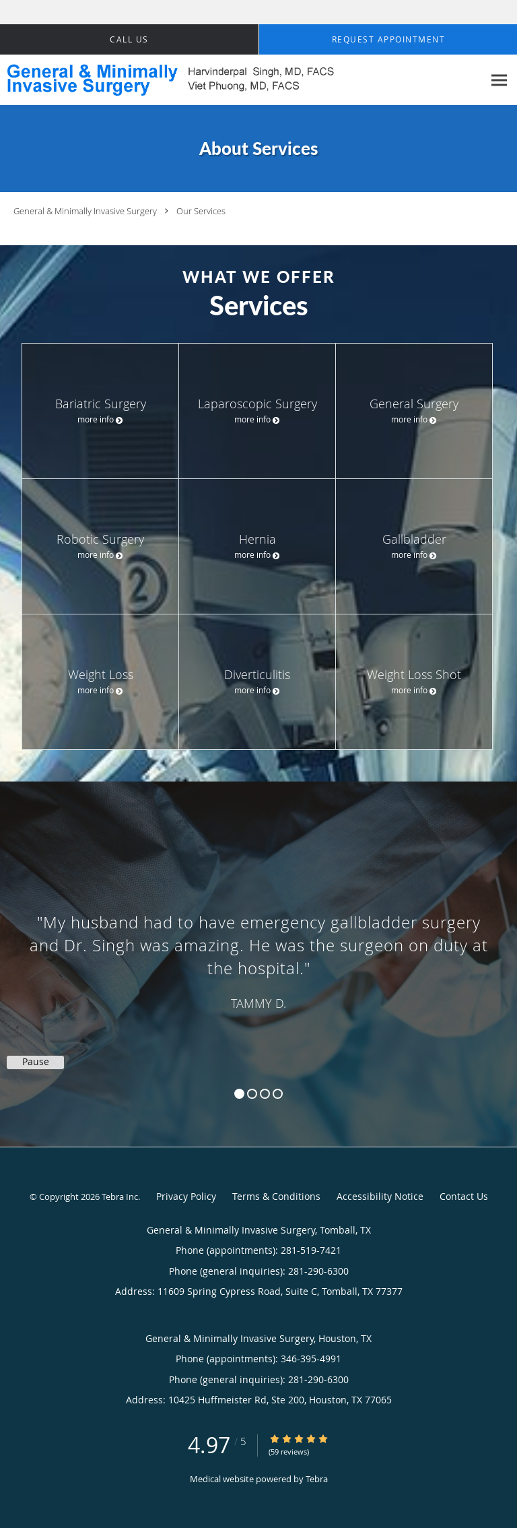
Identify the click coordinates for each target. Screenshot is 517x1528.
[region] (258, 951)
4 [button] (277, 1093)
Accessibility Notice (380, 1196)
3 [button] (265, 1093)
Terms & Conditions (276, 1196)
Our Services (201, 211)
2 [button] (252, 1093)
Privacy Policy (186, 1196)
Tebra (317, 1479)
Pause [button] (35, 1062)
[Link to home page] (241, 80)
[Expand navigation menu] (499, 80)
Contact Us (464, 1196)
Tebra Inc (120, 1196)
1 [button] (239, 1093)
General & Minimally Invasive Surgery (85, 211)
